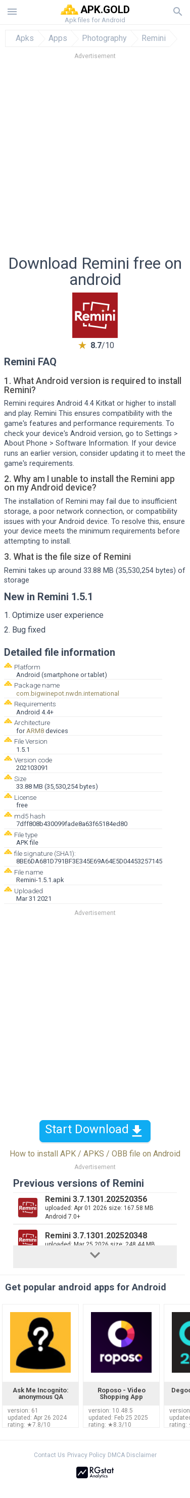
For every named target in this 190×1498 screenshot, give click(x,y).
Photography (104, 38)
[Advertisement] (95, 160)
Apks (25, 38)
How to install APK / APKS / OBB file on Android (95, 1153)
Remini (153, 38)
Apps (58, 38)
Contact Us (49, 1455)
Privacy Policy (86, 1455)
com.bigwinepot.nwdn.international (67, 693)
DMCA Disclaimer (132, 1455)
